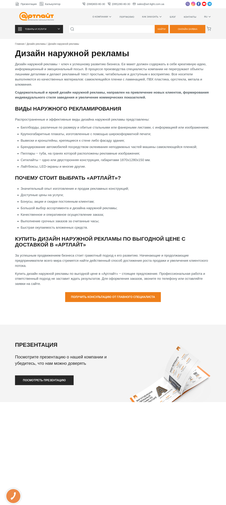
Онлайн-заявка (187, 29)
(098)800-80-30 (93, 3)
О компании (102, 16)
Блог (173, 17)
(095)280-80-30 (119, 3)
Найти (162, 29)
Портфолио (127, 17)
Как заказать (152, 16)
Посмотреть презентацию (44, 380)
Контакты (190, 17)
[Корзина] (209, 29)
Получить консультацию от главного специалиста (113, 296)
